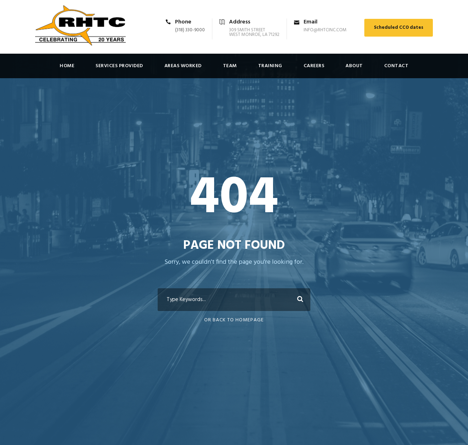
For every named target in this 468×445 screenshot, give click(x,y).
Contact (396, 66)
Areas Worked (183, 66)
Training (270, 66)
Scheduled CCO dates (398, 27)
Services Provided (119, 66)
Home (67, 66)
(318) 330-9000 (190, 30)
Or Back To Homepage (234, 320)
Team (230, 66)
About (354, 66)
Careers (314, 66)
